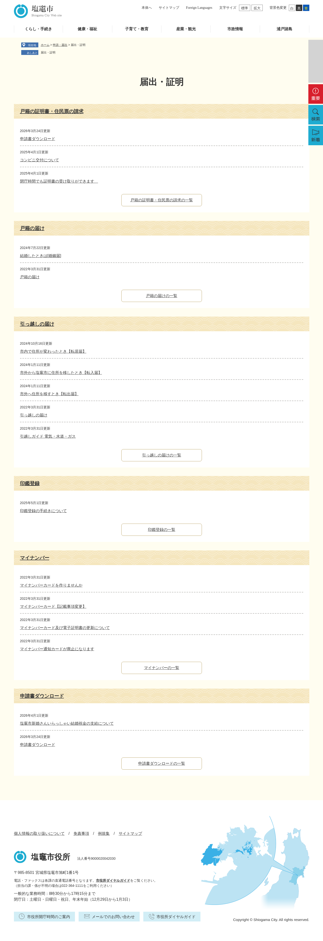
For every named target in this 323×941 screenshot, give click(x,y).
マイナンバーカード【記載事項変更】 (53, 606)
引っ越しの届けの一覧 (161, 455)
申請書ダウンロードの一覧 (161, 763)
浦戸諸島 (284, 29)
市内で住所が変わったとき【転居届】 (53, 351)
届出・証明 (48, 52)
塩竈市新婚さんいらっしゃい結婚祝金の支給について (67, 723)
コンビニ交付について (39, 160)
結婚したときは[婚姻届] (40, 256)
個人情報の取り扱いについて (39, 833)
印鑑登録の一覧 (161, 529)
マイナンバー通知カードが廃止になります (57, 649)
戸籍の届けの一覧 (161, 296)
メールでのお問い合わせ (113, 917)
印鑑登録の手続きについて (43, 511)
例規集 (104, 833)
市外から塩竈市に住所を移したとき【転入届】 (61, 373)
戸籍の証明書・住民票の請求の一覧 (161, 200)
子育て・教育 (136, 29)
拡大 (257, 8)
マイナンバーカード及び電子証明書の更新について (65, 628)
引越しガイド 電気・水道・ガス (48, 436)
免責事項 (81, 833)
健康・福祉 (87, 29)
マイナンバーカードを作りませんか (51, 585)
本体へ (147, 8)
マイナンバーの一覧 (161, 668)
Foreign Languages (199, 8)
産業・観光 (186, 29)
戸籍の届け (32, 228)
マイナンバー (34, 557)
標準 (244, 8)
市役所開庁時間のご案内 (48, 917)
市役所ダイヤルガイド (113, 880)
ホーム (45, 45)
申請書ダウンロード (37, 139)
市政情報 (235, 29)
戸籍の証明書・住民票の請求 (51, 111)
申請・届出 (60, 45)
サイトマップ (169, 8)
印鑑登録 (30, 483)
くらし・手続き (38, 29)
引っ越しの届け (37, 324)
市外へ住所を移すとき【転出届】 (49, 394)
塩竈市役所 (50, 857)
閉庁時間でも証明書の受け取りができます (59, 181)
